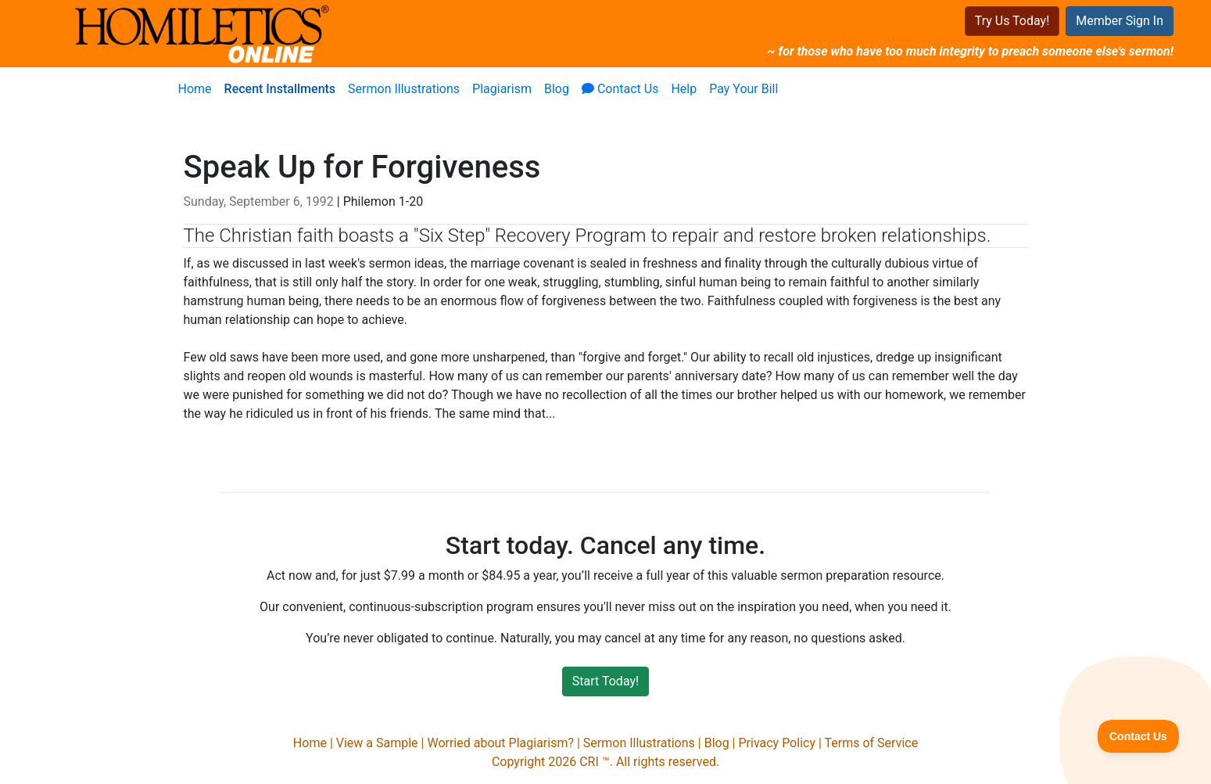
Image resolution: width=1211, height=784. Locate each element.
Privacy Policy (776, 742)
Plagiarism (502, 88)
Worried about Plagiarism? (500, 742)
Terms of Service (872, 742)
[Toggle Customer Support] (1139, 736)
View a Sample (377, 742)
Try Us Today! (1012, 20)
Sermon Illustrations (404, 88)
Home (195, 88)
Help (684, 88)
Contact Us (620, 88)
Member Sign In (1119, 20)
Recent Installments (280, 88)
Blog (556, 88)
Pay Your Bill (743, 88)
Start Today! (605, 681)
